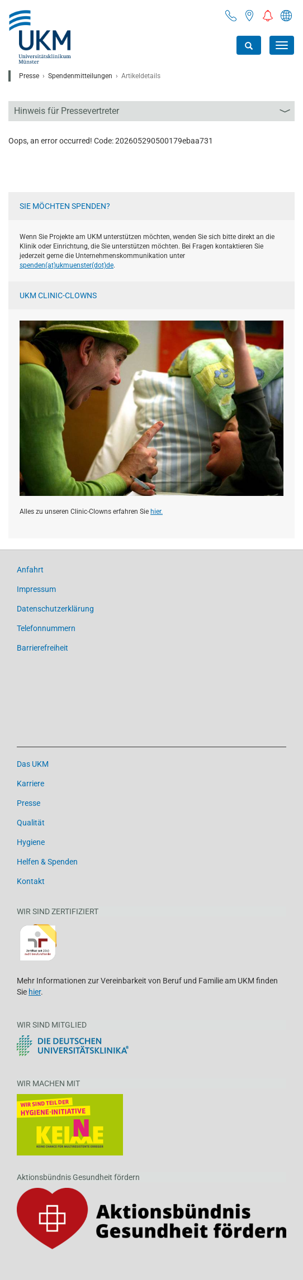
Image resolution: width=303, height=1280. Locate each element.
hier (35, 991)
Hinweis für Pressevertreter (66, 111)
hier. (156, 511)
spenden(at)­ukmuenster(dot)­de (66, 265)
